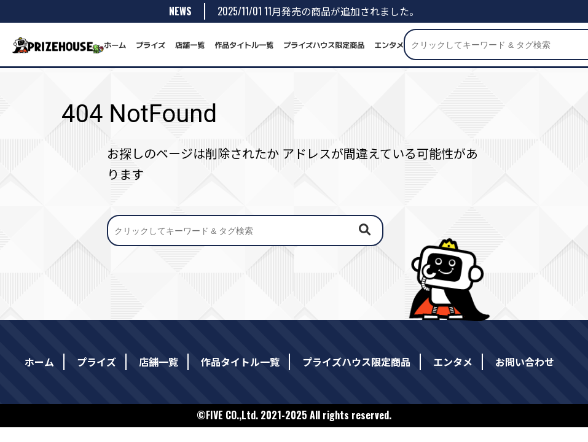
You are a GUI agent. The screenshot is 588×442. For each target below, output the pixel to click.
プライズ (150, 44)
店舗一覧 (190, 44)
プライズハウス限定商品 (323, 44)
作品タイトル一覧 (243, 44)
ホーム (115, 44)
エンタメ (389, 44)
